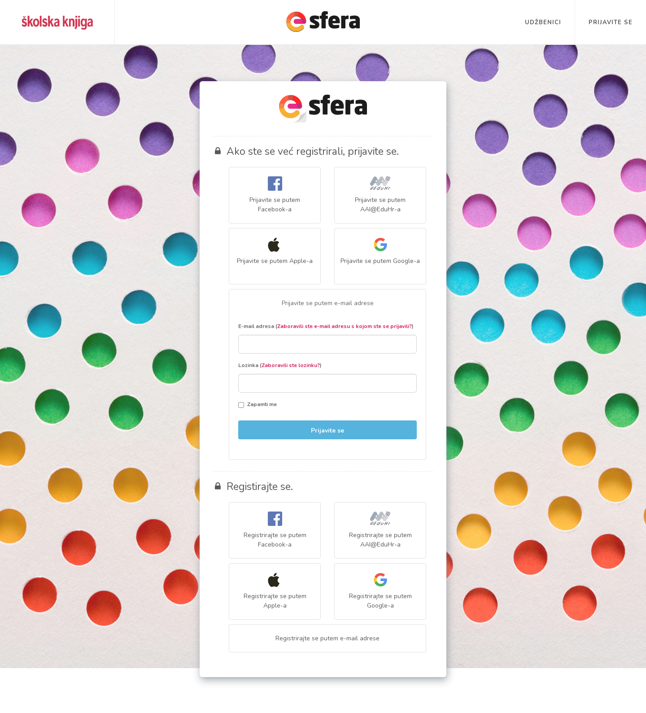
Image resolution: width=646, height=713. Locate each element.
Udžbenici (543, 22)
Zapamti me (257, 404)
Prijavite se (611, 22)
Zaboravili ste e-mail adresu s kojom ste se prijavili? (344, 326)
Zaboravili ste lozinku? (291, 365)
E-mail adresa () (326, 326)
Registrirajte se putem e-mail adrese (327, 638)
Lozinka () (280, 365)
